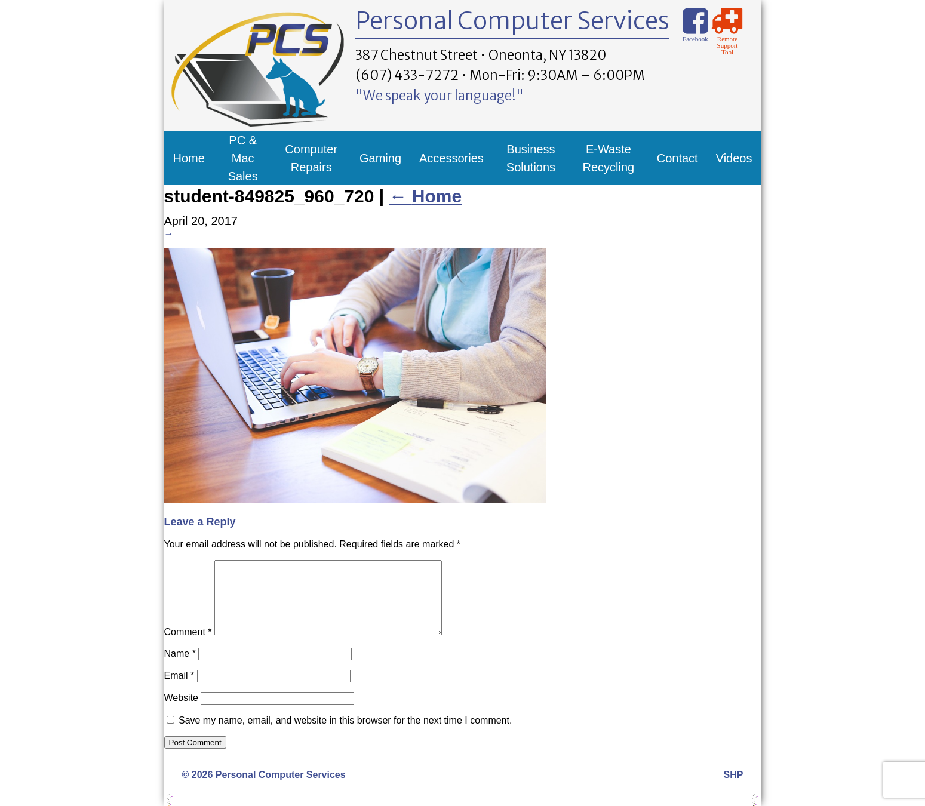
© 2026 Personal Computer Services (264, 789)
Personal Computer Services (512, 21)
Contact (677, 158)
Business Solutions (530, 158)
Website (181, 712)
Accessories (451, 158)
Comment (188, 646)
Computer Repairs (311, 158)
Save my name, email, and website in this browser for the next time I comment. (345, 735)
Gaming (380, 158)
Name (180, 668)
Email (179, 690)
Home (189, 158)
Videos (734, 158)
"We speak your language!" (439, 95)
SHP (733, 789)
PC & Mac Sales (243, 158)
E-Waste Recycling (609, 158)
